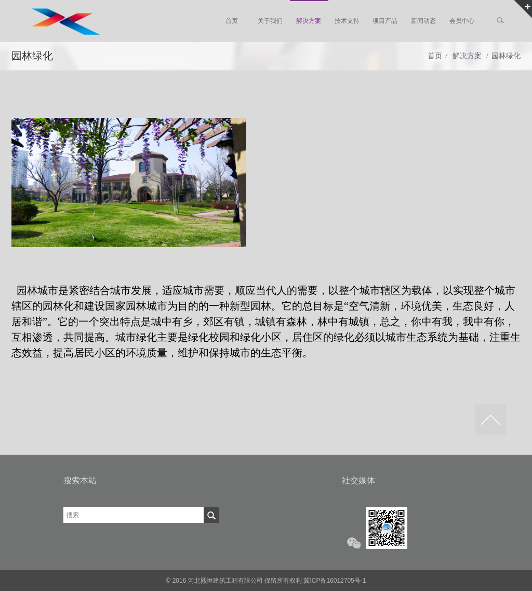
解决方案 (467, 56)
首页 (435, 56)
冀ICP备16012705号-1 (334, 580)
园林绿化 (506, 56)
